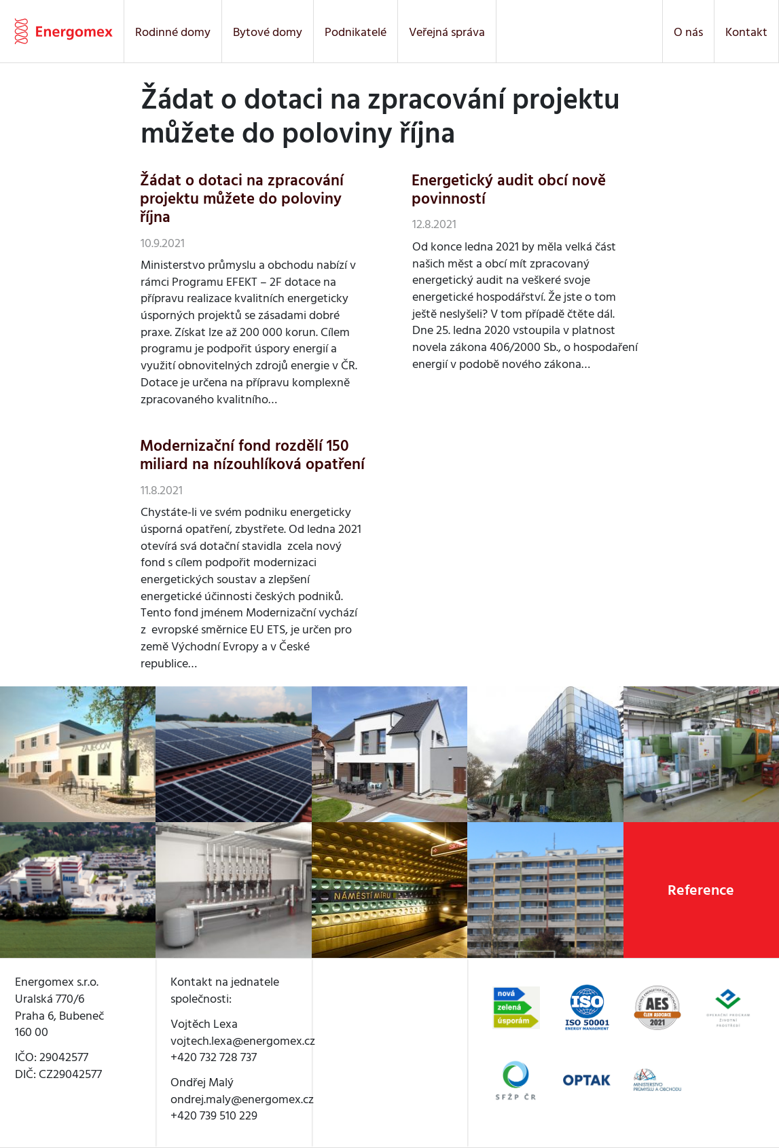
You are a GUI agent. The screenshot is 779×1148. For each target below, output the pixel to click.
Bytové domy (267, 32)
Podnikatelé (355, 32)
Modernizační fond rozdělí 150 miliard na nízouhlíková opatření (252, 455)
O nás (688, 32)
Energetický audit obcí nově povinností (509, 189)
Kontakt (746, 32)
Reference (701, 890)
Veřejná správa (447, 32)
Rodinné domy (173, 32)
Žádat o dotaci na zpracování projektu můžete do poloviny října (242, 198)
